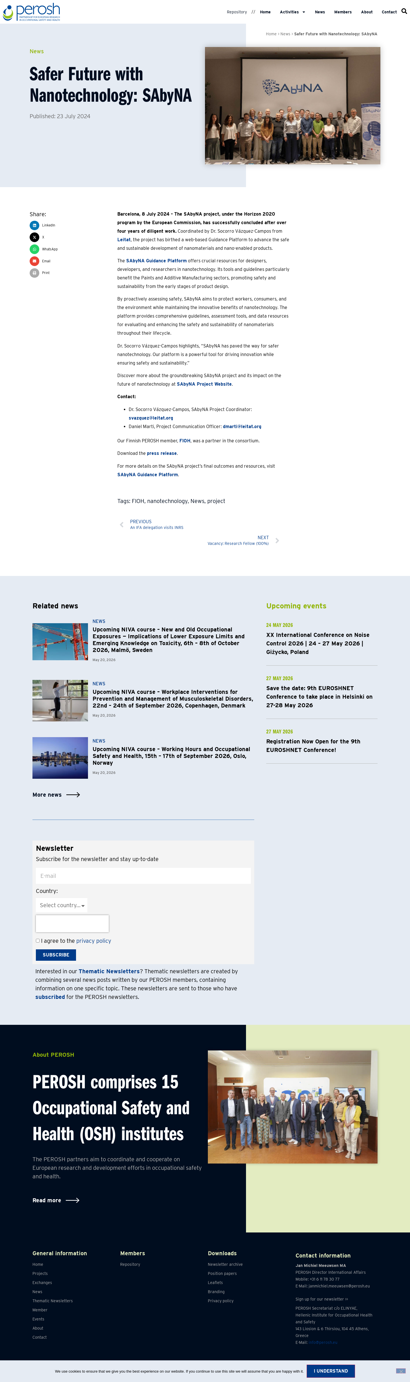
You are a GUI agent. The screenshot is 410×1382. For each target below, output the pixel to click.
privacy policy (93, 940)
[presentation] (72, 923)
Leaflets (215, 1282)
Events (38, 1319)
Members (343, 12)
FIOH (184, 440)
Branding (216, 1291)
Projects (40, 1273)
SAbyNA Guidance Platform (156, 260)
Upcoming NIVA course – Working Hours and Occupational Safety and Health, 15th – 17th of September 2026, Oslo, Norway (171, 756)
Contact (389, 12)
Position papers (222, 1273)
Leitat (124, 239)
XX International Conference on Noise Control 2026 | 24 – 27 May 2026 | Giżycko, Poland (318, 643)
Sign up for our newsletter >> (322, 1299)
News (320, 12)
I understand (331, 1371)
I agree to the (76, 940)
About (367, 12)
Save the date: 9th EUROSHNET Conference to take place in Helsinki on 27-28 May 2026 (319, 697)
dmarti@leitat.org (242, 426)
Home (265, 12)
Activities (293, 12)
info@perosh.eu (323, 1342)
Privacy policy (220, 1301)
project (216, 501)
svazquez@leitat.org (151, 418)
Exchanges (42, 1282)
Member (40, 1310)
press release (162, 453)
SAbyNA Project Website (204, 384)
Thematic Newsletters (52, 1301)
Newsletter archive (225, 1264)
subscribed (50, 996)
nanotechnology (167, 501)
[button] (73, 225)
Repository (237, 12)
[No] (401, 1370)
